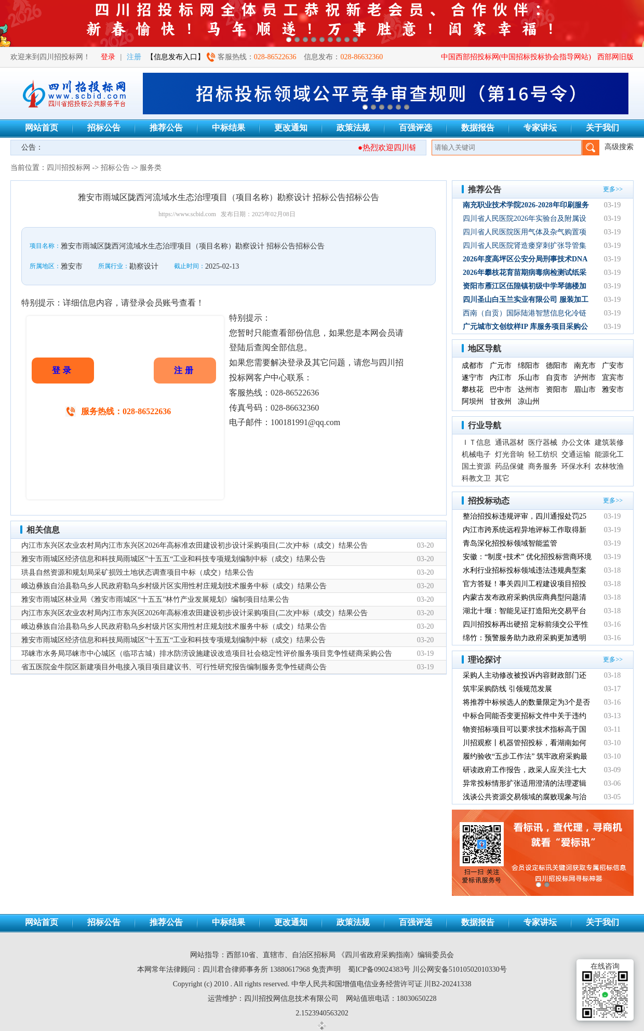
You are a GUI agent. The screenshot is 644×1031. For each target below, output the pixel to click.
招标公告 (103, 127)
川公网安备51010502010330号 (459, 969)
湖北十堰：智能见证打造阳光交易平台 (524, 611)
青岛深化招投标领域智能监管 (510, 543)
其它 (502, 478)
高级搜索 (619, 147)
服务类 (151, 167)
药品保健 (509, 466)
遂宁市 (473, 377)
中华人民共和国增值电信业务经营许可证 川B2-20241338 (381, 984)
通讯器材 (509, 442)
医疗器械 (542, 442)
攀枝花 (473, 389)
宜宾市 (613, 377)
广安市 (613, 365)
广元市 (501, 365)
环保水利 (576, 466)
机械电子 (476, 454)
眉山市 (585, 389)
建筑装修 (609, 442)
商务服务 (542, 466)
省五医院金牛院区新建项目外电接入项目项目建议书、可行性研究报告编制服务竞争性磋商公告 (174, 667)
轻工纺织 (542, 454)
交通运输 (576, 454)
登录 (108, 57)
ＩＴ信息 (476, 442)
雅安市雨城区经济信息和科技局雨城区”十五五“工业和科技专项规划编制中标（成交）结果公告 (173, 559)
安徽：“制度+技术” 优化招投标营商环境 (527, 557)
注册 (134, 57)
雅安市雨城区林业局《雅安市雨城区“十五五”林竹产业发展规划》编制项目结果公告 (155, 599)
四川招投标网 (68, 167)
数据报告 (477, 127)
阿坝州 (473, 401)
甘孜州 (501, 401)
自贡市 (557, 377)
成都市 (473, 365)
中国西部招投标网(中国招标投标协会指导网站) (516, 57)
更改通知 (290, 127)
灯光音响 (509, 454)
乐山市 (529, 377)
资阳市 (557, 389)
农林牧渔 (609, 466)
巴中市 (501, 389)
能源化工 (609, 454)
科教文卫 (476, 478)
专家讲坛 (540, 127)
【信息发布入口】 (175, 57)
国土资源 (476, 466)
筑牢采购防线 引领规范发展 (507, 689)
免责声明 (326, 969)
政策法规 (353, 127)
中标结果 (228, 127)
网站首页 (41, 127)
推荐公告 (166, 127)
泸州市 (585, 377)
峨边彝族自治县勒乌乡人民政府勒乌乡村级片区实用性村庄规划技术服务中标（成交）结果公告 (174, 586)
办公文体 (576, 442)
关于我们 (602, 127)
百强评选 (415, 127)
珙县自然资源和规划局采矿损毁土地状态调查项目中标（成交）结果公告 (137, 572)
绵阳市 (529, 365)
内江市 (501, 377)
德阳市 (557, 365)
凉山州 (529, 401)
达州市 (529, 389)
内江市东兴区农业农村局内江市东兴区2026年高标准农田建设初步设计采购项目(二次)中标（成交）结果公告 (194, 545)
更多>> (613, 189)
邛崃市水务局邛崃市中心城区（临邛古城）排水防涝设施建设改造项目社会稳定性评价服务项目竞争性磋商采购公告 (206, 653)
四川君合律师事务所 (235, 969)
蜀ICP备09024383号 (379, 969)
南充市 (585, 365)
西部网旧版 (615, 57)
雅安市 (613, 389)
